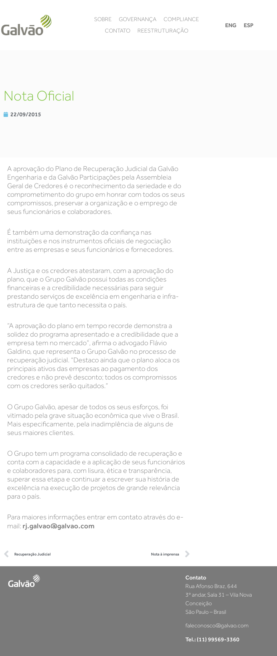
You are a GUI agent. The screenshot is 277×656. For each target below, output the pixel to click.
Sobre (103, 19)
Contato (117, 31)
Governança (137, 19)
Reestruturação (162, 31)
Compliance (181, 19)
